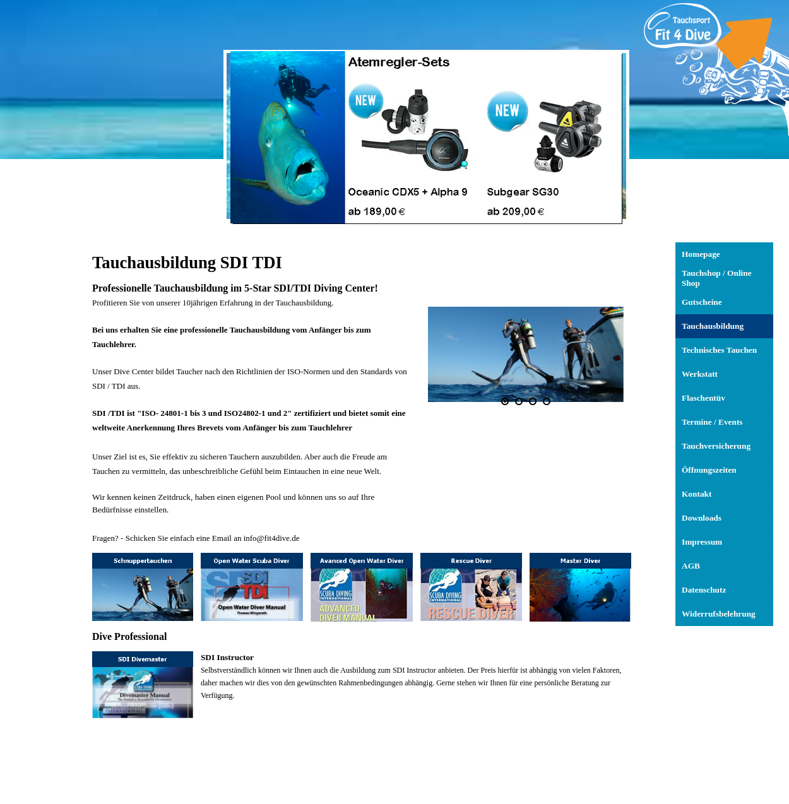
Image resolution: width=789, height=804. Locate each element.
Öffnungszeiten (709, 470)
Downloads (701, 518)
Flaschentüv (703, 398)
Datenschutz (704, 589)
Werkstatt (700, 374)
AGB (691, 565)
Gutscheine (702, 302)
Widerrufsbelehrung (719, 613)
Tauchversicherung (716, 446)
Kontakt (696, 494)
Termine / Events (712, 422)
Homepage (701, 254)
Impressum (702, 542)
